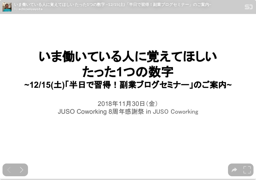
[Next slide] (21, 170)
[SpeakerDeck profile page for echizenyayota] (7, 7)
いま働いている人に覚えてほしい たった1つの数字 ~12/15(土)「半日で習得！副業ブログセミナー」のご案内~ (112, 4)
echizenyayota (30, 9)
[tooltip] (234, 170)
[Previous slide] (8, 170)
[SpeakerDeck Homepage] (249, 8)
